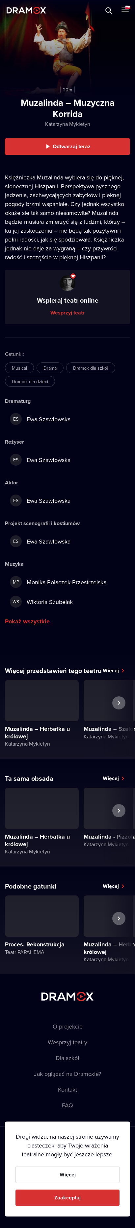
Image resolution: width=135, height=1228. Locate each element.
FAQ (67, 1105)
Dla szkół (67, 1058)
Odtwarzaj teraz (72, 146)
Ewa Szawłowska (40, 419)
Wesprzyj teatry (67, 1042)
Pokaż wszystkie (27, 621)
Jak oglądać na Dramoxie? (67, 1074)
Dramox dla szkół (90, 368)
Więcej (111, 670)
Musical (19, 368)
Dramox (26, 10)
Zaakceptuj (67, 1197)
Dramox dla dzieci (30, 381)
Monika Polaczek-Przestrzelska (58, 582)
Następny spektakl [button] (118, 718)
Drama (50, 368)
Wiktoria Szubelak (41, 602)
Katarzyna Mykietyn (67, 123)
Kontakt (67, 1089)
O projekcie (68, 1026)
